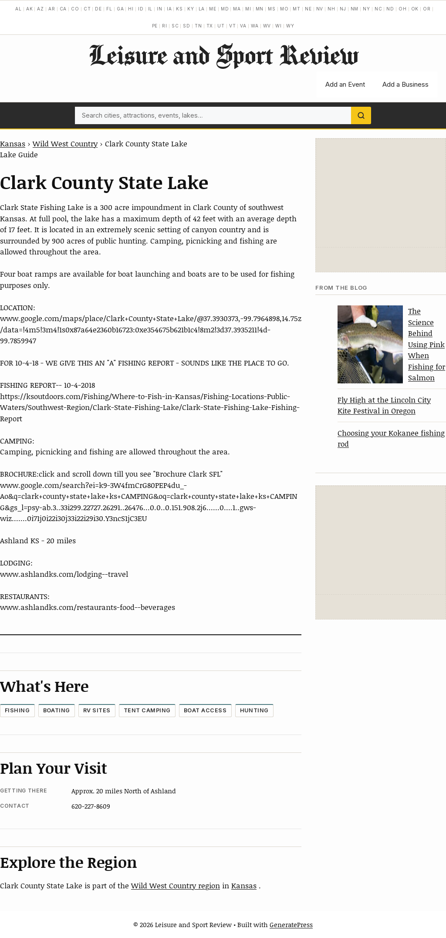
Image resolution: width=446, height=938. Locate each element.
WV (267, 25)
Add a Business (405, 84)
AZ (40, 8)
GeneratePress (291, 924)
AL (18, 8)
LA (202, 8)
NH (331, 8)
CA (63, 8)
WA (255, 25)
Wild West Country (65, 143)
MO (284, 8)
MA (237, 8)
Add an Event (345, 84)
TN (198, 25)
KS (179, 8)
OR (427, 8)
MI (248, 8)
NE (308, 8)
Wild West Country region (175, 885)
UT (221, 25)
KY (190, 8)
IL (150, 8)
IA (169, 8)
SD (186, 25)
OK (415, 8)
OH (403, 8)
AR (51, 8)
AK (29, 8)
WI (278, 25)
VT (232, 25)
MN (260, 8)
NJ (343, 8)
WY (290, 25)
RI (164, 25)
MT (297, 8)
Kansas (12, 143)
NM (355, 8)
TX (209, 25)
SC (175, 25)
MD (225, 8)
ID (141, 8)
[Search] (361, 115)
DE (98, 8)
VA (243, 25)
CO (75, 8)
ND (390, 8)
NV (320, 8)
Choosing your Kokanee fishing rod (391, 438)
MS (272, 8)
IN (159, 8)
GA (120, 8)
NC (378, 8)
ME (212, 8)
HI (131, 8)
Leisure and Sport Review (223, 54)
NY (366, 8)
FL (109, 8)
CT (87, 8)
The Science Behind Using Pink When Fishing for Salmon (426, 344)
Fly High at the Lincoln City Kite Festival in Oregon (384, 405)
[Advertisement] (380, 193)
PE (155, 25)
